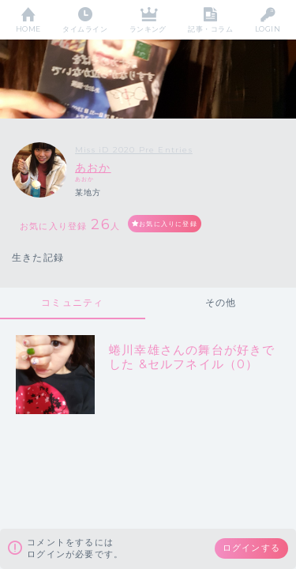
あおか (93, 167)
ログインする (251, 547)
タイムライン (84, 28)
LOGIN (267, 28)
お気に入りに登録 (168, 224)
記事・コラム (210, 28)
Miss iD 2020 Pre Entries (134, 150)
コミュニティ (72, 302)
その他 (221, 302)
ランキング (148, 28)
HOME (28, 28)
